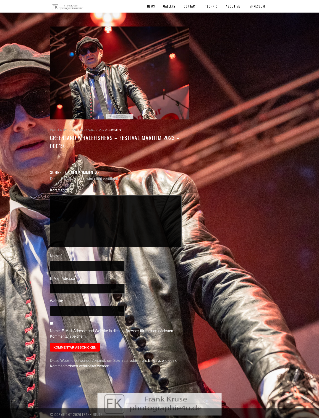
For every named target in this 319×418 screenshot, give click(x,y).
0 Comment (114, 130)
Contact (190, 6)
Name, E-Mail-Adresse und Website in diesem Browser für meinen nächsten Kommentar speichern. (111, 333)
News (151, 6)
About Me (233, 6)
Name (56, 256)
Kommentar (60, 190)
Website (56, 301)
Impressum (256, 6)
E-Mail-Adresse (63, 278)
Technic (211, 6)
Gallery (169, 6)
